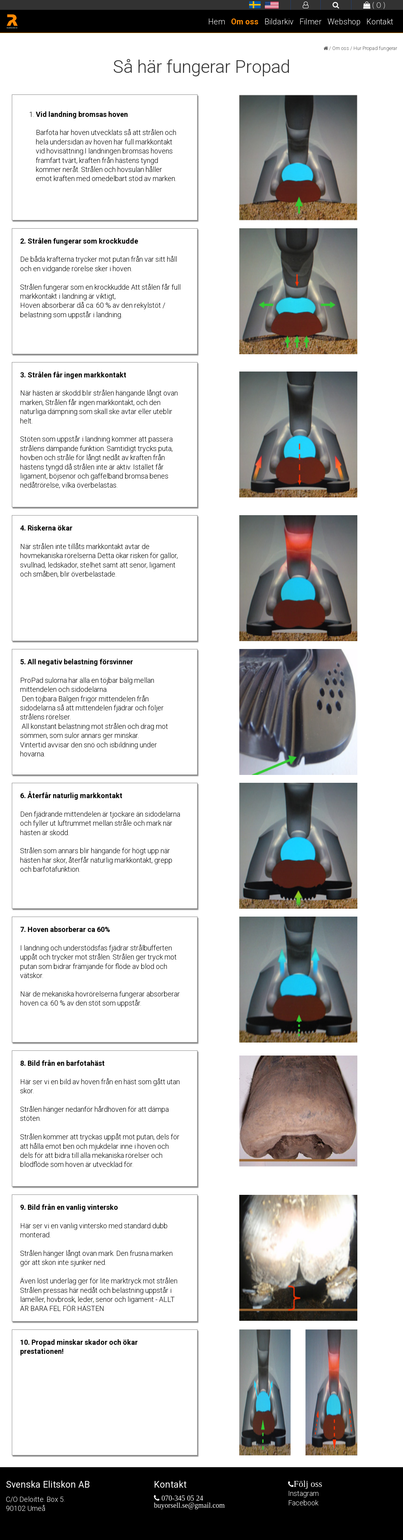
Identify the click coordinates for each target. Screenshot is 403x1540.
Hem (216, 21)
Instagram (303, 1493)
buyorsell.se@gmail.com (189, 1505)
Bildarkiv (279, 21)
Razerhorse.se (255, 5)
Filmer (310, 21)
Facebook (303, 1503)
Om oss (245, 21)
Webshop (343, 21)
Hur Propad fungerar (375, 48)
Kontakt (379, 21)
